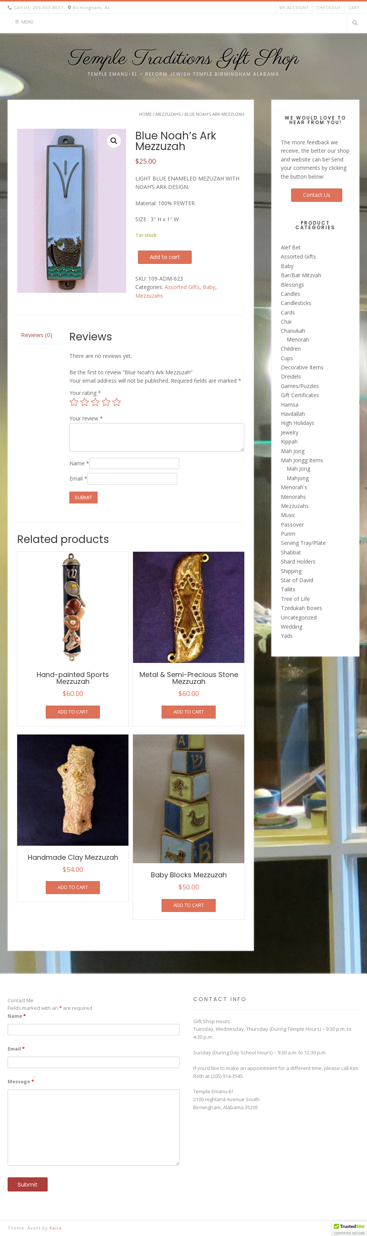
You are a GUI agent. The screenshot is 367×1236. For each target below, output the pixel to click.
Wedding (291, 626)
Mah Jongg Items (302, 460)
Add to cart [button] (73, 711)
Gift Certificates (300, 395)
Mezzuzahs (168, 114)
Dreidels (291, 376)
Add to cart (165, 257)
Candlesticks (296, 303)
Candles (290, 293)
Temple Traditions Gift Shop (184, 59)
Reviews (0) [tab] (36, 335)
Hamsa (289, 404)
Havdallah (293, 413)
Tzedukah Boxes (301, 608)
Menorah (298, 339)
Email (78, 478)
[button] (114, 141)
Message (21, 1081)
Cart (353, 7)
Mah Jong (292, 451)
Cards (288, 312)
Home (145, 114)
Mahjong (298, 478)
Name (79, 463)
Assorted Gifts (182, 287)
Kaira (56, 1228)
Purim (288, 533)
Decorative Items (302, 367)
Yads (287, 635)
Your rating (85, 392)
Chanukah (293, 330)
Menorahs (293, 496)
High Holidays (297, 422)
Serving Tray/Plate (303, 542)
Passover (292, 524)
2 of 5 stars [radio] (84, 402)
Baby (209, 287)
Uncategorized (299, 617)
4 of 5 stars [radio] (106, 402)
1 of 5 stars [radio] (74, 402)
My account (294, 7)
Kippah (289, 441)
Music (288, 515)
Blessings (292, 284)
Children (291, 348)
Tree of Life (295, 598)
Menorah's (294, 487)
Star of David (297, 580)
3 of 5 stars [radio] (95, 402)
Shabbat (291, 552)
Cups (287, 358)
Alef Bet (291, 247)
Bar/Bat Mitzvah (301, 275)
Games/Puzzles (300, 386)
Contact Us (316, 194)
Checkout (328, 7)
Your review (86, 418)
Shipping (291, 571)
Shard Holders (298, 561)
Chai (286, 321)
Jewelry (289, 432)
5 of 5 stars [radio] (116, 402)
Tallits (288, 589)
